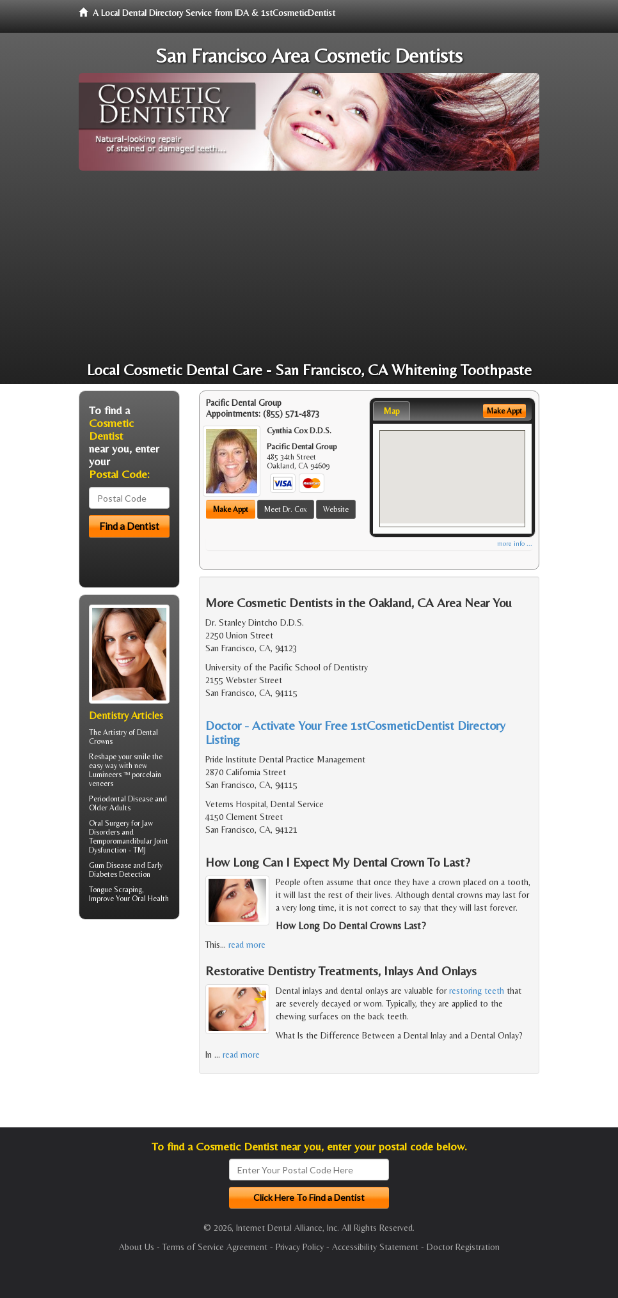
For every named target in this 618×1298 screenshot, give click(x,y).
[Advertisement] (309, 266)
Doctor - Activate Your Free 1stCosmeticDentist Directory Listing (355, 732)
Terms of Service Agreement (214, 1247)
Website (336, 509)
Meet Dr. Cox (285, 509)
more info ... (514, 543)
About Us (136, 1247)
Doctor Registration (463, 1247)
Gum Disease (110, 865)
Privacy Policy (300, 1247)
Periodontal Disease (121, 798)
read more (246, 944)
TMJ (139, 850)
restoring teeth (476, 990)
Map (391, 411)
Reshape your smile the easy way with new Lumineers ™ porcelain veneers (125, 770)
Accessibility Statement (375, 1247)
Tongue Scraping (115, 889)
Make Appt (230, 509)
